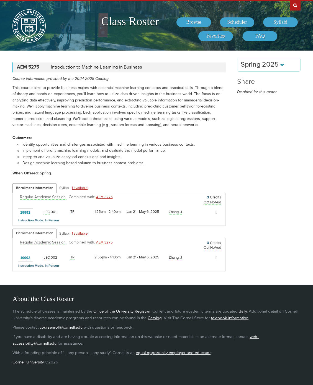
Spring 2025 (262, 64)
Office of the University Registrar (121, 311)
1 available (80, 187)
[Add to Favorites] (38, 212)
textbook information (229, 318)
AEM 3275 (104, 197)
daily (243, 311)
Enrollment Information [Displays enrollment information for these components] (34, 188)
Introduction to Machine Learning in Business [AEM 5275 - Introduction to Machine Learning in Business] (96, 67)
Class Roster (130, 21)
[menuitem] (193, 22)
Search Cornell (295, 5)
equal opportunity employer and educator (173, 352)
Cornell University (28, 362)
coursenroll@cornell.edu (61, 327)
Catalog (155, 318)
